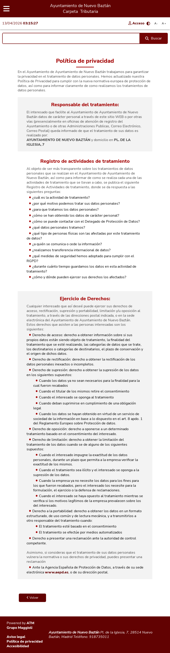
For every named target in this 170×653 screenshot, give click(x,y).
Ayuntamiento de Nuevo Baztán (74, 632)
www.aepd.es (56, 572)
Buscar (153, 38)
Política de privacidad (25, 641)
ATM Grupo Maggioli (20, 625)
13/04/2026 (20, 23)
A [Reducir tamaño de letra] (156, 23)
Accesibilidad (18, 646)
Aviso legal (16, 636)
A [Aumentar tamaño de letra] (164, 23)
